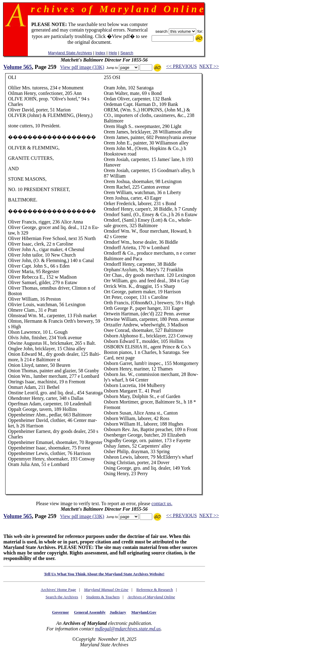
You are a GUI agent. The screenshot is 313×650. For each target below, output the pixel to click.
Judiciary (118, 612)
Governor (60, 612)
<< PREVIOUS (181, 66)
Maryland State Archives (70, 53)
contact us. (161, 503)
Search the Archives (62, 597)
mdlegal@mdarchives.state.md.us (127, 628)
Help (113, 53)
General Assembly (89, 612)
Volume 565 (17, 67)
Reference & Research (154, 589)
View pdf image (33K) (82, 67)
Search (126, 53)
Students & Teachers (103, 597)
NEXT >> (209, 66)
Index (100, 53)
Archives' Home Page (58, 589)
